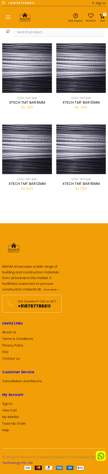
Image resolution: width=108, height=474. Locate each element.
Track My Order (14, 423)
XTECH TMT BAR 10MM (81, 102)
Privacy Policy (12, 345)
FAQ (5, 352)
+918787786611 (18, 2)
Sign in (99, 3)
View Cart (9, 410)
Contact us (11, 358)
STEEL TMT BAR (27, 98)
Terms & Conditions (17, 339)
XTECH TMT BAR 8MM (27, 102)
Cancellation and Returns (22, 381)
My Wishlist (10, 417)
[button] (102, 17)
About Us (9, 332)
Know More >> (51, 289)
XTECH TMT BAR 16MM (81, 183)
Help (5, 430)
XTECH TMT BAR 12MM (27, 183)
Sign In (7, 404)
